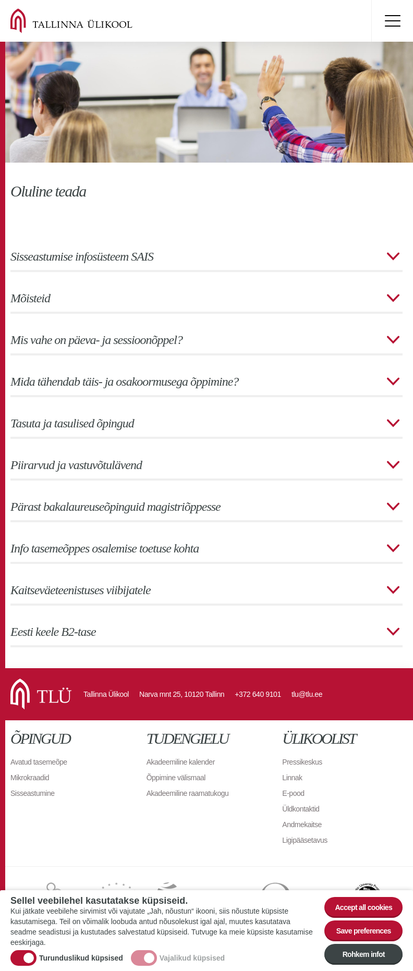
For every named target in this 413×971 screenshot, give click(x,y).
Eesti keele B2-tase (53, 631)
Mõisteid (30, 298)
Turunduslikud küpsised (81, 958)
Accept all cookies (363, 907)
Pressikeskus (302, 762)
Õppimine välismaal (176, 777)
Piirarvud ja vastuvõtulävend (76, 465)
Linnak (292, 777)
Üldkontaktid (300, 809)
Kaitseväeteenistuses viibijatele (80, 590)
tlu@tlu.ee (306, 694)
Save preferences (363, 931)
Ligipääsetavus (304, 840)
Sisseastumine (32, 793)
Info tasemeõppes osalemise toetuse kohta (104, 548)
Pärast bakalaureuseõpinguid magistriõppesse (115, 506)
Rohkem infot (364, 954)
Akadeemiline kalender (181, 762)
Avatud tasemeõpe (38, 762)
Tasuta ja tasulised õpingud (72, 423)
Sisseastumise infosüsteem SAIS (81, 256)
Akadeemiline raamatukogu (188, 793)
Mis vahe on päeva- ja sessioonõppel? (96, 340)
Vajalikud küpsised (192, 958)
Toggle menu (392, 21)
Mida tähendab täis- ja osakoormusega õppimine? (124, 381)
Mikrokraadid (29, 777)
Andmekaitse (301, 824)
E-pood (293, 793)
